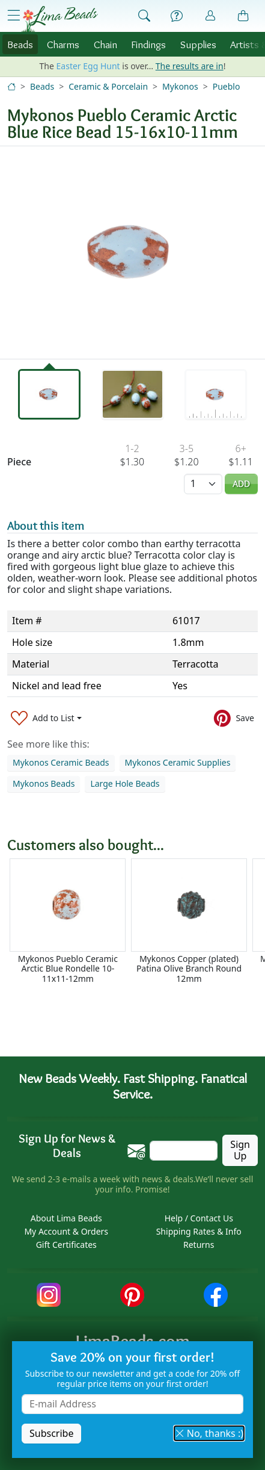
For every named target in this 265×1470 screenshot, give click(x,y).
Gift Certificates (66, 1244)
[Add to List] (46, 718)
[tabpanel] (132, 252)
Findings (148, 44)
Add (241, 483)
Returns (198, 1244)
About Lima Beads (66, 1218)
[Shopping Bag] (243, 16)
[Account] (210, 16)
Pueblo (226, 86)
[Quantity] (203, 484)
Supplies (198, 44)
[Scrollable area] (136, 921)
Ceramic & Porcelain (108, 86)
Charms (63, 44)
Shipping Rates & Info (199, 1231)
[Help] (177, 16)
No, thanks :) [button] (209, 1433)
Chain (105, 44)
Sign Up (240, 1150)
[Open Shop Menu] (13, 15)
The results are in (190, 66)
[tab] (49, 394)
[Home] (11, 86)
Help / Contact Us (199, 1218)
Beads (20, 44)
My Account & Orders (66, 1231)
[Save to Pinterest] (234, 718)
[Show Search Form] (144, 16)
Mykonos (180, 86)
